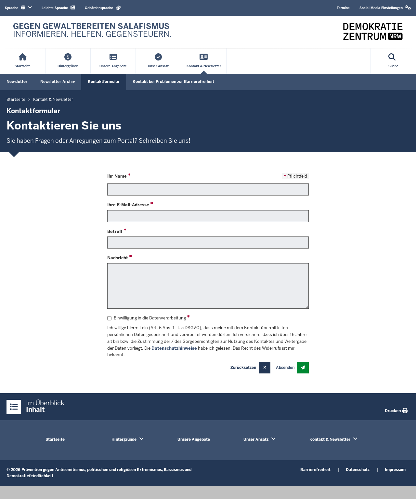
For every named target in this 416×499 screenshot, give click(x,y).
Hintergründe (123, 439)
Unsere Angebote (193, 439)
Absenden (285, 367)
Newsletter (16, 81)
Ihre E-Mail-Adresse (128, 205)
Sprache (18, 7)
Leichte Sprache (58, 7)
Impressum (395, 469)
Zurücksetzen (243, 367)
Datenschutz (358, 469)
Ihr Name (117, 176)
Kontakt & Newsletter (329, 439)
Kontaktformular (104, 81)
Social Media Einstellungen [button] (385, 7)
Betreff (115, 231)
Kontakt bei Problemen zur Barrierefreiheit (173, 81)
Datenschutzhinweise (174, 348)
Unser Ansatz (255, 439)
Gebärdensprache (103, 7)
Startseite (55, 439)
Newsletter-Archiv (57, 81)
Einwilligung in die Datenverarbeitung (146, 318)
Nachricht (117, 258)
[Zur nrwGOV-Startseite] (92, 31)
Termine (343, 8)
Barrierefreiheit (315, 469)
